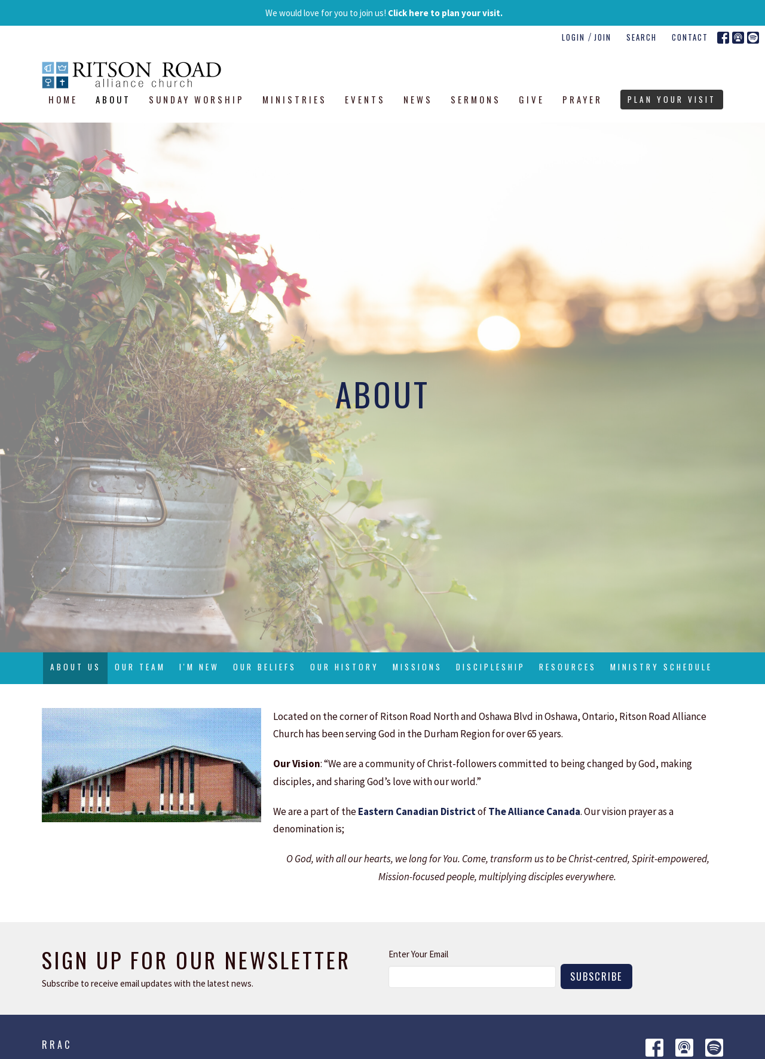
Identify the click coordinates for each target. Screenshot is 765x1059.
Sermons (476, 99)
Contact (690, 37)
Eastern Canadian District (417, 811)
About (113, 99)
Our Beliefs (264, 667)
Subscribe (596, 976)
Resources (567, 667)
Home (63, 99)
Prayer (582, 99)
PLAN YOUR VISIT (672, 99)
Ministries (294, 99)
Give (531, 99)
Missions (417, 667)
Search (641, 37)
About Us (75, 667)
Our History (344, 667)
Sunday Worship (196, 99)
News (418, 99)
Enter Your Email (418, 954)
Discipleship (490, 667)
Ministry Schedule (661, 667)
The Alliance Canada (534, 811)
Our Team (140, 667)
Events (365, 99)
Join (602, 37)
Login (573, 37)
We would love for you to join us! (384, 13)
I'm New (199, 667)
